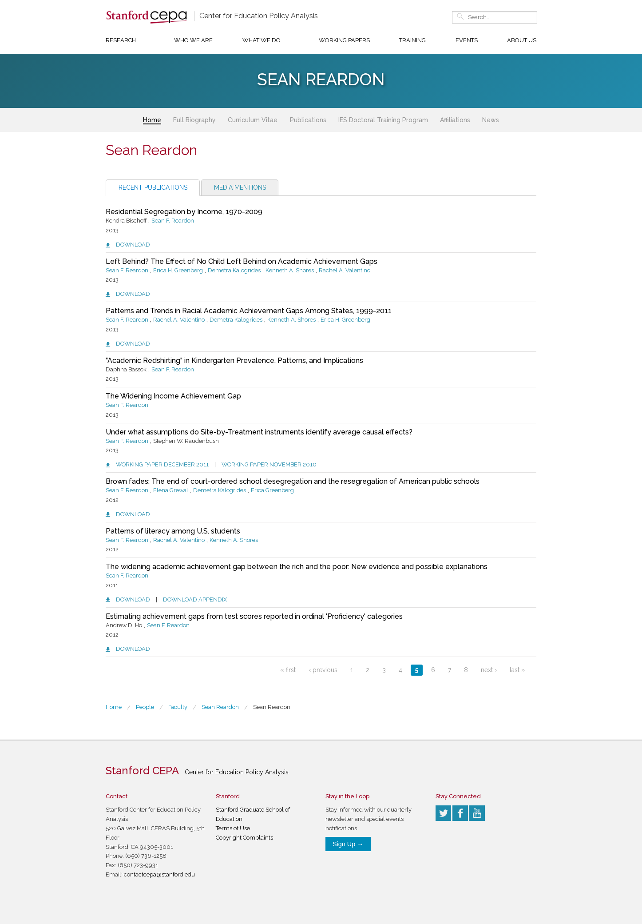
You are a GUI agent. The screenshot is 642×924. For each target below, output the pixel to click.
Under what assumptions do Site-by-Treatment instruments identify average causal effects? (259, 432)
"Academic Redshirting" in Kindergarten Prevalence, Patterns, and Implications (234, 360)
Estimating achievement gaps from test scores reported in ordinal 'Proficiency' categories (254, 616)
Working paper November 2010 (269, 464)
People (145, 707)
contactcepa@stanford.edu (159, 874)
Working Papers (344, 40)
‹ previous (323, 669)
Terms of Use (233, 828)
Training (412, 40)
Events (467, 40)
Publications (308, 119)
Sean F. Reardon (172, 220)
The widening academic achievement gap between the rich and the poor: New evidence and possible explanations (296, 566)
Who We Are (193, 40)
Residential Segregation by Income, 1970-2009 (184, 211)
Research (121, 40)
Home (152, 119)
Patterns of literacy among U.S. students (173, 531)
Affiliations (455, 119)
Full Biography (194, 119)
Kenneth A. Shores (290, 270)
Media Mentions (240, 187)
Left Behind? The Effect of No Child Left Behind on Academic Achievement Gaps (241, 261)
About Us (521, 40)
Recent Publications (153, 187)
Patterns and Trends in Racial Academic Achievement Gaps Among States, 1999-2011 (249, 311)
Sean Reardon (271, 707)
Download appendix (195, 599)
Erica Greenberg (272, 490)
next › (489, 669)
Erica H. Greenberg (178, 270)
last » (517, 669)
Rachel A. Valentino (344, 270)
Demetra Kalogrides (234, 270)
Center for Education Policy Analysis (258, 16)
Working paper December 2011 (162, 464)
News (490, 119)
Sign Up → (348, 844)
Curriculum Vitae (252, 119)
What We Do (261, 40)
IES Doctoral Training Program (383, 119)
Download (133, 244)
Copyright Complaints (244, 837)
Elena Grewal (170, 490)
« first (288, 669)
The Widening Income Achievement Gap (173, 396)
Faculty (177, 707)
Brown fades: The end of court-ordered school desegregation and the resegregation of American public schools (293, 481)
